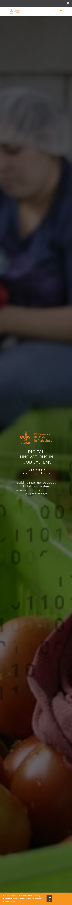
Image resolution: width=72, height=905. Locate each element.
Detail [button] (12, 901)
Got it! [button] (49, 899)
